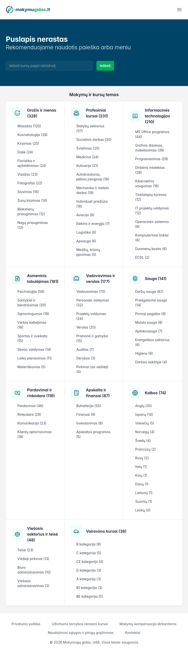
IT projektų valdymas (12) (152, 210)
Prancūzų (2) (145, 449)
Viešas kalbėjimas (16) (31, 324)
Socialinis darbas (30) (94, 139)
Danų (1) (141, 484)
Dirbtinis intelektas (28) (150, 169)
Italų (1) (141, 467)
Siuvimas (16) (28, 192)
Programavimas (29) (151, 159)
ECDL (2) (142, 257)
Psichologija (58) (30, 291)
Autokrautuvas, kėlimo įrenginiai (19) (92, 176)
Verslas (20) (86, 327)
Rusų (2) (142, 458)
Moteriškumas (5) (31, 367)
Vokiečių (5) (144, 423)
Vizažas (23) (27, 174)
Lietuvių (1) (143, 493)
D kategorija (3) (88, 570)
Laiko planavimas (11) (34, 358)
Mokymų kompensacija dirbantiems (147, 624)
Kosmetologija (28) (32, 135)
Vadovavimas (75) (90, 291)
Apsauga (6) (86, 241)
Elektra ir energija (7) (93, 224)
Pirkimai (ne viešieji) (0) (92, 369)
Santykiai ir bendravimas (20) (31, 302)
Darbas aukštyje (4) (151, 362)
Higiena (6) (144, 353)
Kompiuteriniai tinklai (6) (151, 237)
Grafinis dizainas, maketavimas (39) (149, 147)
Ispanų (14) (144, 414)
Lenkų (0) (142, 510)
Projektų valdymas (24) (91, 316)
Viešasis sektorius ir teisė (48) (42, 534)
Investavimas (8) (89, 423)
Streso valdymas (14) (34, 349)
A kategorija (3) (88, 579)
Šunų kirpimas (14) (32, 200)
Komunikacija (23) (31, 423)
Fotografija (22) (29, 183)
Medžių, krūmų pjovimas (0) (88, 252)
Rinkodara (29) (29, 414)
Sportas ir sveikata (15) (32, 338)
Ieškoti (105, 66)
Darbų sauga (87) (149, 291)
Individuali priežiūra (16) (92, 203)
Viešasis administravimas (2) (33, 583)
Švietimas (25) (88, 148)
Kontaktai (132, 633)
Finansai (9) (85, 414)
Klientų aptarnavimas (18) (34, 434)
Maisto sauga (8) (148, 322)
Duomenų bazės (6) (151, 249)
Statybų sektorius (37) (90, 128)
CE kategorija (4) (89, 562)
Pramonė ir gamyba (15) (92, 338)
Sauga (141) (155, 278)
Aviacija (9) (85, 215)
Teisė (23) (25, 550)
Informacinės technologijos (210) (157, 116)
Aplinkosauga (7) (148, 331)
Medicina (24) (87, 157)
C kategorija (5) (88, 553)
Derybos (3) (85, 358)
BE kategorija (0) (89, 596)
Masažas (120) (29, 126)
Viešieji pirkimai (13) (33, 559)
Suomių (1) (143, 501)
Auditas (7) (85, 349)
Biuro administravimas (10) (34, 569)
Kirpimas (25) (28, 143)
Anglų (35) (143, 406)
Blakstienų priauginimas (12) (31, 211)
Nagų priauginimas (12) (32, 225)
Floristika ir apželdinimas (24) (31, 163)
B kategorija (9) (88, 544)
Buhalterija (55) (88, 406)
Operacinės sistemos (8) (152, 224)
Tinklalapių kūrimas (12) (150, 197)
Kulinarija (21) (87, 166)
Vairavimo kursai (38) (106, 531)
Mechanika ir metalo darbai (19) (92, 190)
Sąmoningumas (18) (33, 314)
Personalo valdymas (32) (92, 302)
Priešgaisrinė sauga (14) (151, 302)
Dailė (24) (25, 152)
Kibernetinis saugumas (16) (147, 183)
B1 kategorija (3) (89, 588)
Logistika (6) (86, 232)
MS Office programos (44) (152, 134)
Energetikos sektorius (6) (152, 342)
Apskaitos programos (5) (93, 434)
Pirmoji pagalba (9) (150, 314)
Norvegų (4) (144, 432)
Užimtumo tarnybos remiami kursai (80, 624)
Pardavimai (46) (30, 406)
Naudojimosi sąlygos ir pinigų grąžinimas (81, 633)
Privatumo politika (26, 624)
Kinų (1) (141, 475)
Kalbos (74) (155, 392)
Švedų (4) (143, 440)
